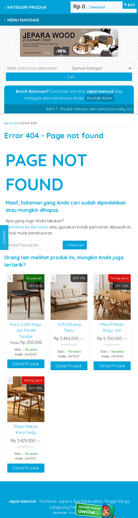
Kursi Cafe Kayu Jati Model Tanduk (25, 330)
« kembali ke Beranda (27, 227)
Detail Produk (26, 363)
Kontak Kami (99, 98)
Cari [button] (69, 76)
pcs (129, 4)
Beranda (11, 123)
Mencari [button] (74, 245)
